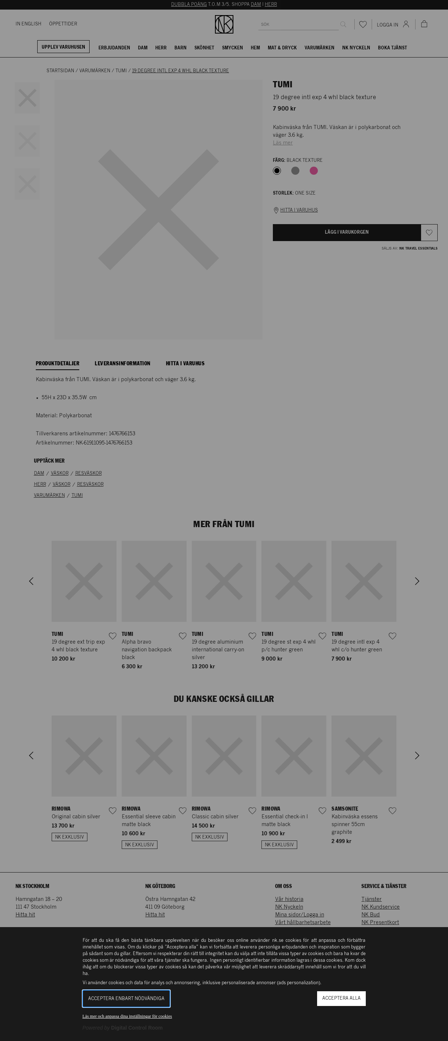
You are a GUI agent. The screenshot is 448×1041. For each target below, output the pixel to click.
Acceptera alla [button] (341, 998)
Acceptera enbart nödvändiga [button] (126, 999)
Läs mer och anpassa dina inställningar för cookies (127, 1016)
